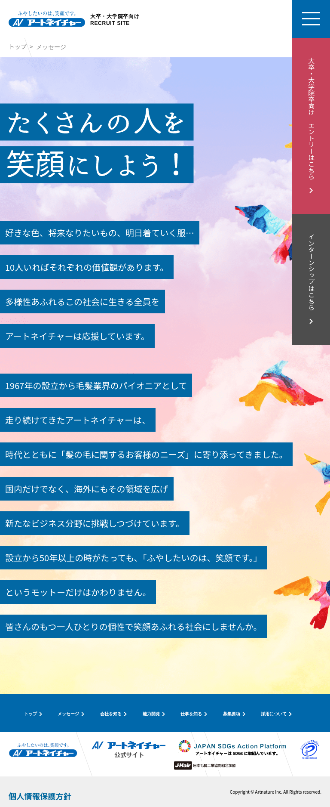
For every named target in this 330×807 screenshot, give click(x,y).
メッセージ (68, 713)
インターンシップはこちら (311, 272)
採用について (274, 713)
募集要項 (231, 713)
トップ (18, 46)
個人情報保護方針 (40, 795)
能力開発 (151, 713)
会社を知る (111, 713)
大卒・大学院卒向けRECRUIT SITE (114, 20)
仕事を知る (191, 713)
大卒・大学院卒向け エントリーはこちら (311, 118)
